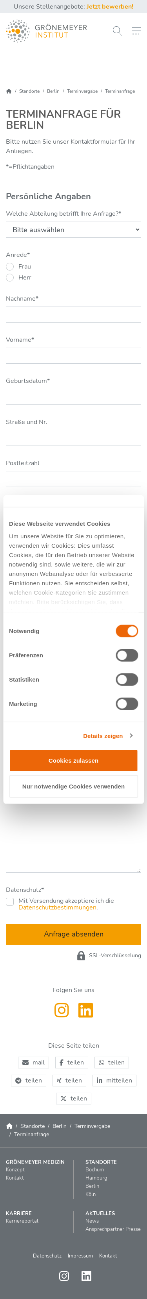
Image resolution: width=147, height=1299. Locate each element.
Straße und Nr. (26, 422)
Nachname (22, 298)
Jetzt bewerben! (110, 6)
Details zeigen (103, 735)
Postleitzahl (23, 463)
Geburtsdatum (28, 381)
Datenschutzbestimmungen (57, 907)
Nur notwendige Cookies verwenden (73, 786)
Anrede (18, 255)
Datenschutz (25, 890)
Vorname (20, 340)
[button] (33, 1062)
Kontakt (108, 1255)
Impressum (80, 1255)
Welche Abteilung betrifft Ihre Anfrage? (63, 213)
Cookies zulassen (73, 760)
